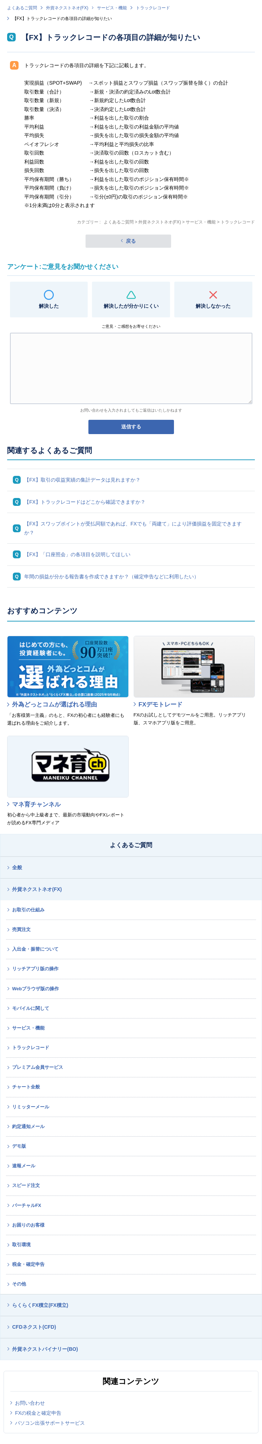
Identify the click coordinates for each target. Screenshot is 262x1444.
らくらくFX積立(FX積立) (40, 1305)
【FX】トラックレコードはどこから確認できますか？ (84, 502)
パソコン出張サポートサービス (50, 1423)
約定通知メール (28, 1126)
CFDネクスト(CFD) (34, 1327)
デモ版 (19, 1146)
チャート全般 (26, 1087)
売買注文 (21, 929)
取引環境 (21, 1244)
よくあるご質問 (22, 7)
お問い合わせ (30, 1403)
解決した (49, 306)
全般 (17, 867)
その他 (19, 1284)
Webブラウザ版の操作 (35, 988)
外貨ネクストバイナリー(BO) (45, 1349)
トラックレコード (153, 7)
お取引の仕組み (28, 909)
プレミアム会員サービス (37, 1067)
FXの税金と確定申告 (38, 1413)
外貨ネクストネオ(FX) (67, 7)
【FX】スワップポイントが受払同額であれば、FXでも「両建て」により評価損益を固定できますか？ (133, 528)
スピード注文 (26, 1185)
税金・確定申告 (28, 1264)
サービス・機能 (112, 7)
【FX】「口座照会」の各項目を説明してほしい (77, 554)
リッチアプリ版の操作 (35, 968)
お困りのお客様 (28, 1225)
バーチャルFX (26, 1205)
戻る (131, 241)
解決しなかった (213, 306)
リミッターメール (30, 1107)
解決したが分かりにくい (131, 306)
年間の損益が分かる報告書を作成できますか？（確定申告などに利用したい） (111, 576)
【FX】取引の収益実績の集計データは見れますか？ (82, 480)
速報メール (23, 1165)
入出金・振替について (35, 949)
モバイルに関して (30, 1008)
